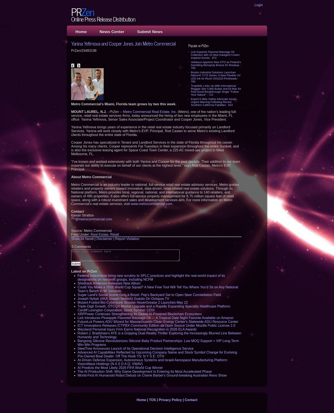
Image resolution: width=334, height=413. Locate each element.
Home (81, 31)
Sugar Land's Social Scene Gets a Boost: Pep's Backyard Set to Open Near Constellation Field (149, 295)
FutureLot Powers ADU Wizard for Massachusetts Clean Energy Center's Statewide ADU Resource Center (158, 321)
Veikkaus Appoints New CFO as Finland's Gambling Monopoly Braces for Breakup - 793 (216, 65)
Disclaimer (104, 239)
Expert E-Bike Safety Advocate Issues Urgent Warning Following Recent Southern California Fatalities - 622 (214, 102)
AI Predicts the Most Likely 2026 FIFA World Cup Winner (120, 368)
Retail (114, 234)
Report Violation (127, 239)
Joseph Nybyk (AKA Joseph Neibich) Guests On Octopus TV (123, 298)
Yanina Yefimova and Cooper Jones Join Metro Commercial (123, 43)
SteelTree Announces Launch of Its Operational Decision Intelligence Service (136, 348)
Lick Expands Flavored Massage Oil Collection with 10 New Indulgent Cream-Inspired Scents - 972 (215, 54)
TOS (152, 400)
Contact (191, 400)
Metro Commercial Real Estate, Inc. (150, 112)
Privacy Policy (170, 400)
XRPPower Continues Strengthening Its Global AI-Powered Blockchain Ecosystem (140, 314)
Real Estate (99, 234)
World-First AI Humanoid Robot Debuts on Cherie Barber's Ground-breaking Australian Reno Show (152, 375)
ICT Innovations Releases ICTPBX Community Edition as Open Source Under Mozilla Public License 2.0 (156, 325)
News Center (111, 31)
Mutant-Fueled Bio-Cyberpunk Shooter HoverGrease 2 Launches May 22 (133, 302)
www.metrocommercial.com (152, 204)
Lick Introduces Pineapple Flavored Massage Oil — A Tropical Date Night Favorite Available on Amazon (156, 318)
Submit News (150, 31)
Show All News (82, 239)
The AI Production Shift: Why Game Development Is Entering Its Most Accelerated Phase (145, 371)
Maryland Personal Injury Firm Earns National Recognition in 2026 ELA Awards (137, 329)
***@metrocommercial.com (91, 219)
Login (259, 5)
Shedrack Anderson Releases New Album (109, 283)
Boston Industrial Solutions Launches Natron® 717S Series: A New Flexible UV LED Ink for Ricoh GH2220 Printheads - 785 (215, 77)
